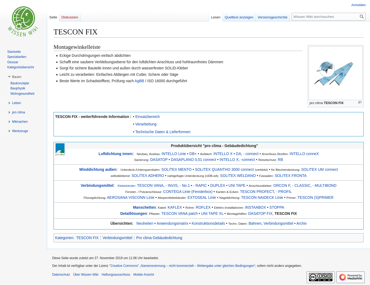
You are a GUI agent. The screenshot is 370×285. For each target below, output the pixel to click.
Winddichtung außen (97, 169)
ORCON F (281, 185)
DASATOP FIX (260, 213)
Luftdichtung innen (115, 154)
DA (238, 154)
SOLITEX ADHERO (147, 175)
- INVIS (172, 185)
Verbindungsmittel (97, 185)
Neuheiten (144, 223)
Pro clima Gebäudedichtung (159, 238)
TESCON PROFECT (257, 191)
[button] (16, 77)
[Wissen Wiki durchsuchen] (329, 17)
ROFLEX (203, 207)
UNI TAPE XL (212, 213)
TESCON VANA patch (179, 213)
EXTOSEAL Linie (202, 197)
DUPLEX (217, 185)
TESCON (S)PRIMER (316, 197)
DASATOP (159, 159)
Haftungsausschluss (115, 274)
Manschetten (144, 207)
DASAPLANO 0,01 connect (193, 159)
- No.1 (185, 185)
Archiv (301, 223)
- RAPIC (200, 185)
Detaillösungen (133, 213)
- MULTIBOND (324, 185)
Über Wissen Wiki (86, 274)
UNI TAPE (237, 185)
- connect (251, 154)
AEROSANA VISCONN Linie (130, 197)
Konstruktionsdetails (208, 223)
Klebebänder (126, 185)
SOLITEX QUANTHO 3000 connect (224, 169)
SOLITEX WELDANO (238, 175)
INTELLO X (223, 154)
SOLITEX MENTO (176, 169)
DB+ (193, 154)
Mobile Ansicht (143, 274)
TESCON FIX (286, 213)
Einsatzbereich (147, 116)
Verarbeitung (145, 124)
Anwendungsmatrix (172, 223)
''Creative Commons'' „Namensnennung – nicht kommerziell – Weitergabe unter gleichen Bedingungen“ (182, 266)
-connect (248, 159)
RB (280, 159)
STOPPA (276, 207)
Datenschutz (61, 274)
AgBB (139, 81)
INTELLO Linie (174, 154)
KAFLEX (175, 207)
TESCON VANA (150, 185)
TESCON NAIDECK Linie (262, 197)
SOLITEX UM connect (319, 169)
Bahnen (255, 223)
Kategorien (64, 238)
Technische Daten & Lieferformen (162, 132)
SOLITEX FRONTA (291, 175)
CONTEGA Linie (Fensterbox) (188, 191)
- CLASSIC (301, 185)
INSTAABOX (255, 207)
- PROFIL (284, 191)
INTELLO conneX (304, 154)
